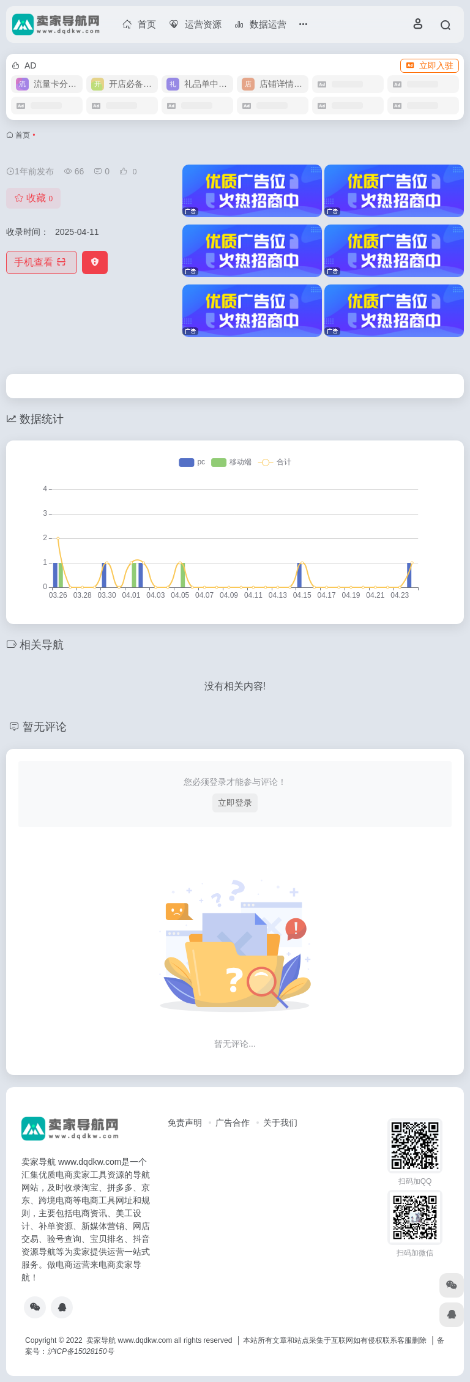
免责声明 (185, 1123)
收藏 (33, 198)
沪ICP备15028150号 (80, 1351)
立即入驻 (429, 65)
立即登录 (235, 803)
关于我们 (280, 1123)
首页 (22, 135)
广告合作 (232, 1123)
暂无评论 (45, 727)
